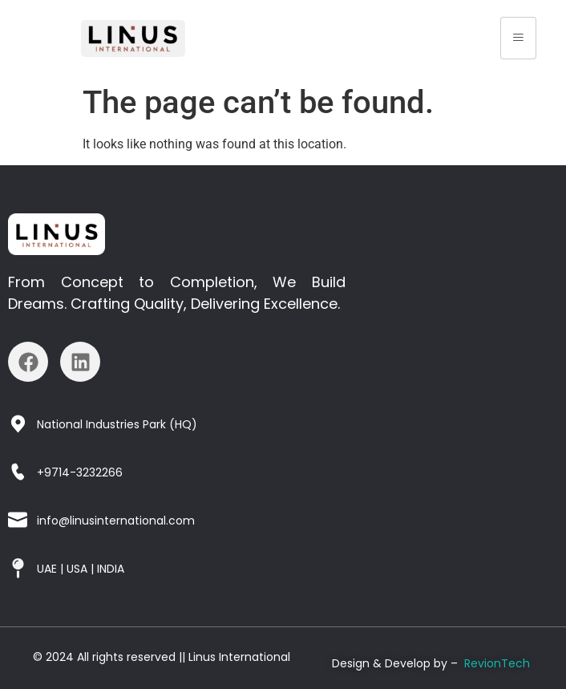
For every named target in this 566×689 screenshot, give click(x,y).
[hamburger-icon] (518, 38)
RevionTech (497, 663)
